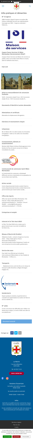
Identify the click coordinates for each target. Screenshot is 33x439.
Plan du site (16, 425)
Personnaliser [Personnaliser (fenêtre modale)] (25, 436)
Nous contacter (16, 1)
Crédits (16, 427)
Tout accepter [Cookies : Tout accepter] (7, 436)
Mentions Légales (16, 422)
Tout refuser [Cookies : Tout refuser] (16, 436)
